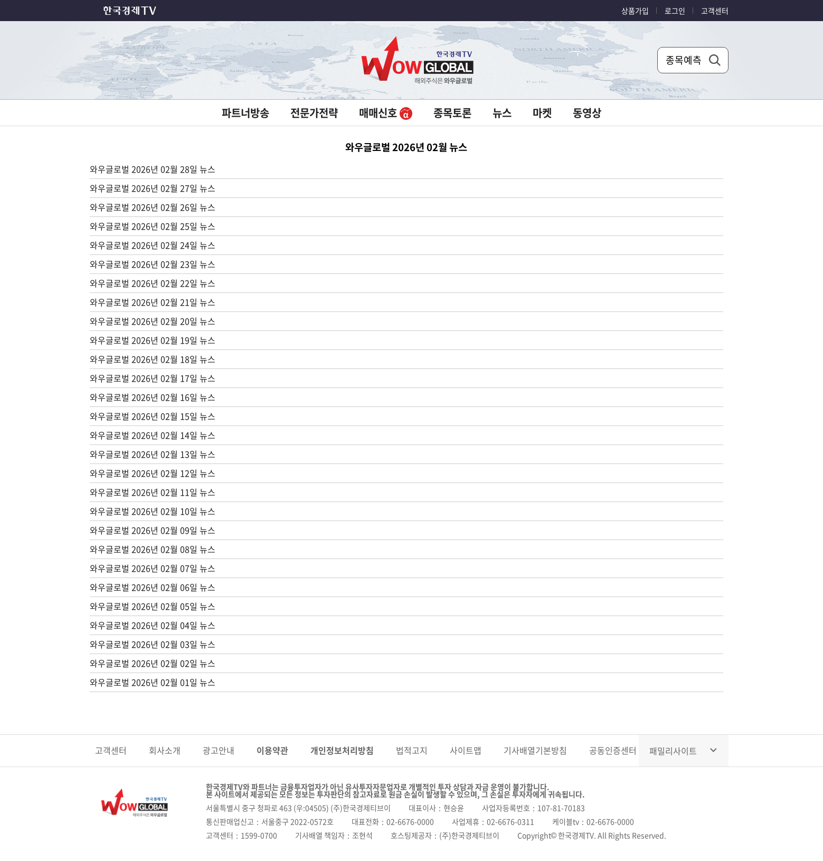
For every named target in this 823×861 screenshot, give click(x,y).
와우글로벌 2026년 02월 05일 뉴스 (152, 606)
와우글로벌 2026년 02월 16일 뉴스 (152, 397)
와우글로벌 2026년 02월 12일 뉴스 (152, 473)
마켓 (542, 112)
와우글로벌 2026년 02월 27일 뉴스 (152, 188)
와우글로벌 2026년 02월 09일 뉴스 (152, 530)
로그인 (675, 10)
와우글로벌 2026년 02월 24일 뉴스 (152, 245)
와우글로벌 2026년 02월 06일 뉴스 (152, 587)
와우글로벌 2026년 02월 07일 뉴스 (152, 568)
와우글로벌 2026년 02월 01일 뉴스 (152, 682)
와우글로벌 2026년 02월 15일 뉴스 (152, 416)
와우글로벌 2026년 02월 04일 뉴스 (152, 625)
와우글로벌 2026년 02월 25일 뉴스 (152, 226)
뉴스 (502, 112)
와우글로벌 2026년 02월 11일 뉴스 (152, 492)
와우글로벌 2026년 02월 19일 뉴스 (152, 340)
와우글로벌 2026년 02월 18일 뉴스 (152, 359)
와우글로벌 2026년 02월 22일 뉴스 (152, 283)
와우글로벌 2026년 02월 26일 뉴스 (152, 207)
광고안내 (218, 750)
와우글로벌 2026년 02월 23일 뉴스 (152, 264)
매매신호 (385, 112)
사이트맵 (465, 750)
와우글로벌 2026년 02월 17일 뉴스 (152, 378)
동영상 (587, 112)
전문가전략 (314, 112)
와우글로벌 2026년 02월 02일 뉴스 (152, 663)
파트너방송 (245, 112)
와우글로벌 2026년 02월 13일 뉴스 (152, 454)
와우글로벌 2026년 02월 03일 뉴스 (152, 644)
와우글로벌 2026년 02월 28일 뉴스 (152, 169)
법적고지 (412, 750)
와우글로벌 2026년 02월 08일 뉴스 (152, 549)
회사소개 (165, 750)
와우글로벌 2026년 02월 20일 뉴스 (152, 321)
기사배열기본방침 (535, 750)
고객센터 (715, 10)
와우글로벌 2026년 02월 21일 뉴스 (152, 302)
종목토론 (452, 112)
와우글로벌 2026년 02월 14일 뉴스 (152, 435)
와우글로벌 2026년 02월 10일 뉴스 (152, 511)
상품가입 (635, 10)
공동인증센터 (613, 750)
